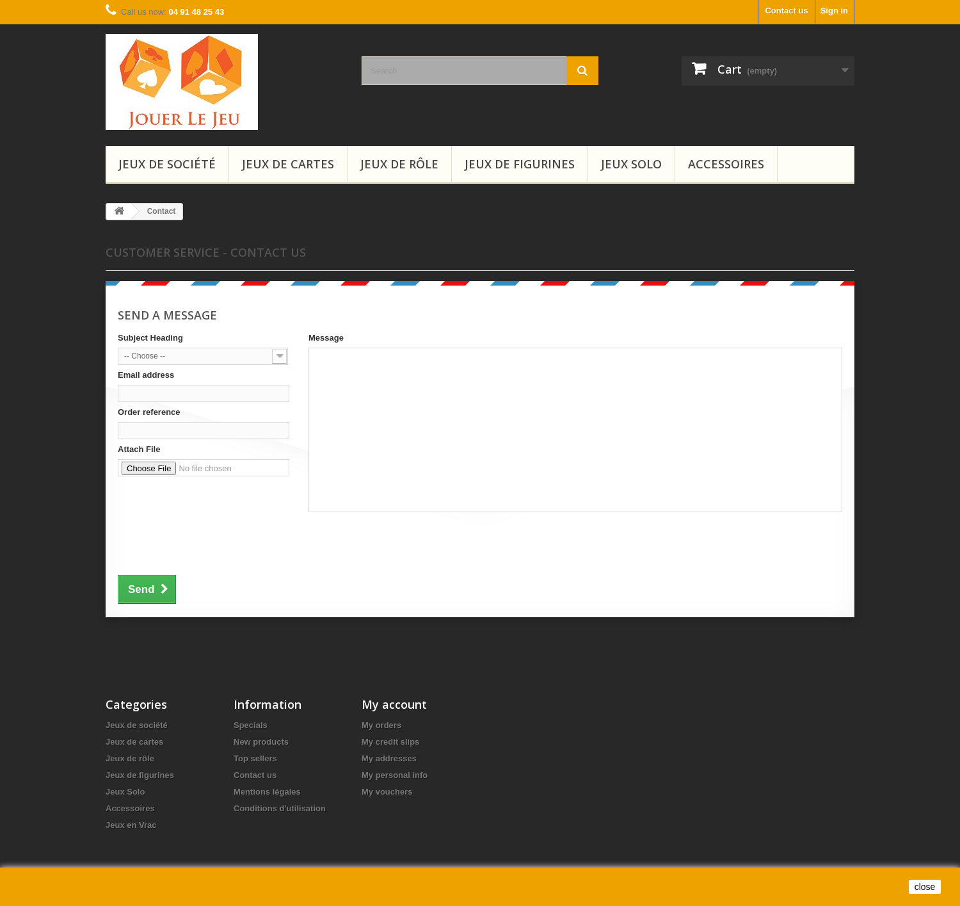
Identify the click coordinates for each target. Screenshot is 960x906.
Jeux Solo (631, 164)
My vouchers (387, 792)
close (925, 887)
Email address (146, 375)
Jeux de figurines (520, 164)
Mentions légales (267, 792)
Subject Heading (150, 338)
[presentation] (215, 550)
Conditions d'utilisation (280, 808)
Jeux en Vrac (131, 825)
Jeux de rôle (399, 164)
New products (261, 742)
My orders (381, 725)
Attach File (139, 449)
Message (326, 338)
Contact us (786, 10)
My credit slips (390, 742)
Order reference (149, 412)
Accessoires (726, 164)
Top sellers (255, 758)
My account (394, 704)
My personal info (395, 775)
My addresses (389, 758)
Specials (251, 725)
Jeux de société (167, 164)
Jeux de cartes (288, 164)
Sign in (834, 10)
